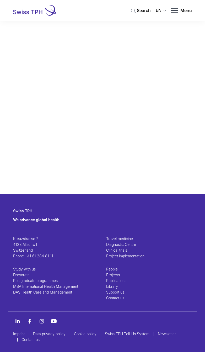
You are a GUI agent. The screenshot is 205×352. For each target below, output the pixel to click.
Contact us (115, 298)
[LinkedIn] (17, 321)
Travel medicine (119, 238)
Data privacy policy (49, 334)
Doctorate (21, 275)
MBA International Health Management (45, 286)
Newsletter (167, 334)
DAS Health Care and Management (42, 292)
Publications (116, 280)
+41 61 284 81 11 (39, 256)
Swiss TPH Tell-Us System (127, 334)
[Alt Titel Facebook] (29, 321)
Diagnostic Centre (121, 244)
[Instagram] (41, 321)
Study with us (24, 269)
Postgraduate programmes (35, 280)
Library (112, 286)
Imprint (19, 334)
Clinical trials (116, 250)
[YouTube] (53, 321)
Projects (113, 275)
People (112, 269)
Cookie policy (85, 334)
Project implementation (125, 256)
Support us (115, 292)
